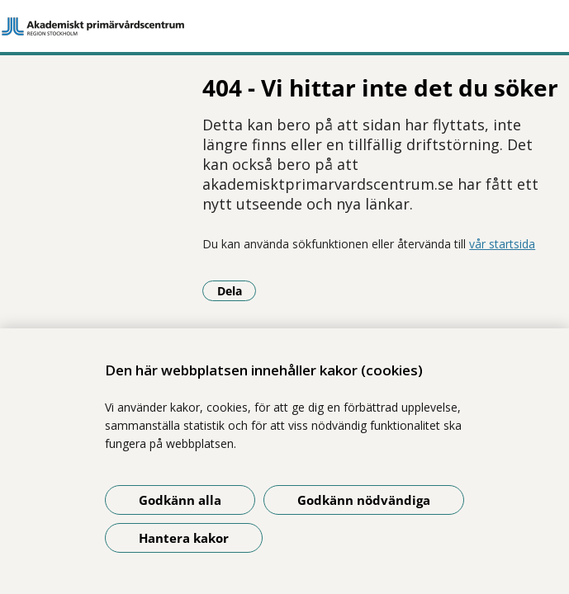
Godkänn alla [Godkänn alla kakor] (180, 500)
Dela (51, 270)
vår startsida (316, 224)
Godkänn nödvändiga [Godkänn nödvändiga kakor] (363, 500)
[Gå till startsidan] (284, 26)
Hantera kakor (184, 538)
